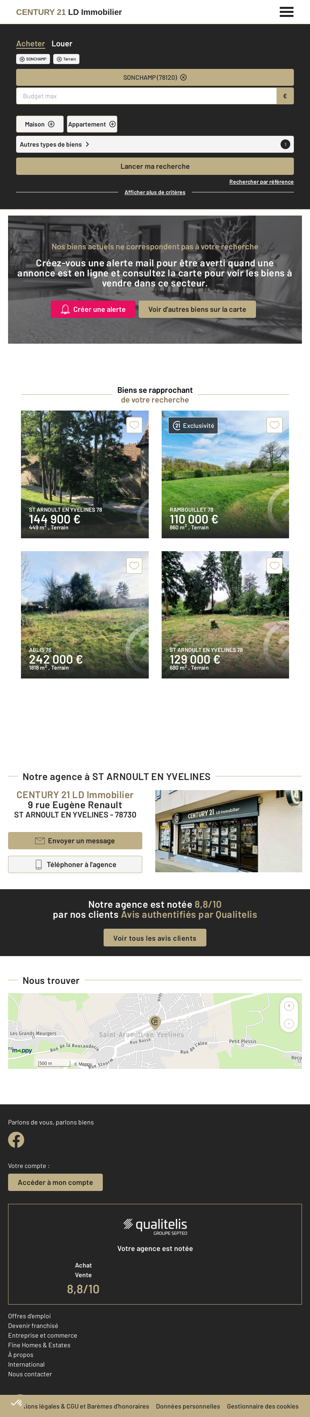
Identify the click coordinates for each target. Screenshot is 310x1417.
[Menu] (287, 11)
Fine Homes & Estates (39, 1345)
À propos (20, 1354)
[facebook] (16, 1140)
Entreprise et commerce (42, 1335)
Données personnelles (188, 1406)
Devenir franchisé (33, 1325)
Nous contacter (30, 1374)
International (26, 1364)
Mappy (85, 1064)
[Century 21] (69, 12)
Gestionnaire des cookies (263, 1406)
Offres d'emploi (29, 1315)
